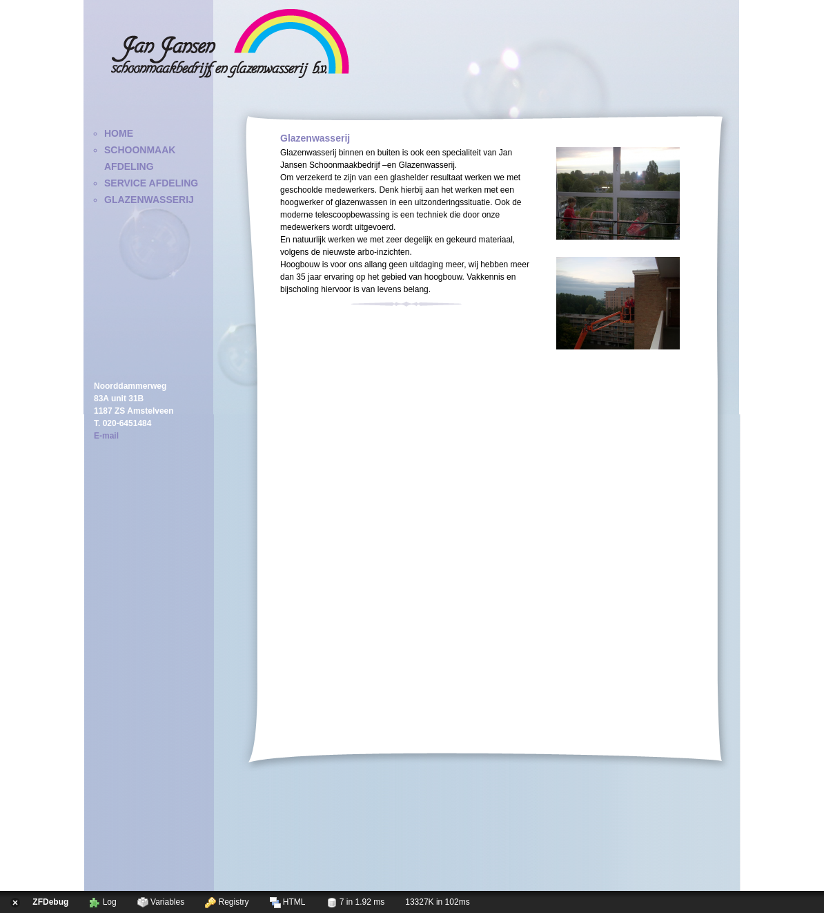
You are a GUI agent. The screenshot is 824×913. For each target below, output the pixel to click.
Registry (226, 902)
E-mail (106, 436)
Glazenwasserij (149, 199)
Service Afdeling (151, 183)
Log (102, 902)
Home (118, 133)
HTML (288, 902)
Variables (160, 902)
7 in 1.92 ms (355, 902)
